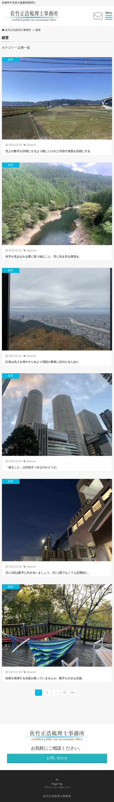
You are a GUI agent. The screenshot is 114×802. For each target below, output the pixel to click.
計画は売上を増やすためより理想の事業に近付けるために (42, 362)
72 (64, 692)
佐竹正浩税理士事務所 (57, 796)
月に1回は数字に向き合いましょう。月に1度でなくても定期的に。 (48, 572)
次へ (73, 692)
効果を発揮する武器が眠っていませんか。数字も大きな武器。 (45, 678)
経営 (10, 59)
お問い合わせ (57, 758)
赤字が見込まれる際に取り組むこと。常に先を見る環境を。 (43, 256)
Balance (31, 144)
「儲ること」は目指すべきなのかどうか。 (32, 467)
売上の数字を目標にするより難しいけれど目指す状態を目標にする (47, 151)
